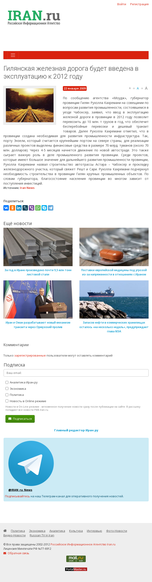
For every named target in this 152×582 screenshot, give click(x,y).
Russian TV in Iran (42, 535)
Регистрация (139, 4)
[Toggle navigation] (13, 55)
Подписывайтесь (17, 496)
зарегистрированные (30, 355)
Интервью (94, 531)
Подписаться (20, 419)
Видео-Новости (14, 535)
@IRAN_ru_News (20, 490)
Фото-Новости (116, 531)
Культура (76, 531)
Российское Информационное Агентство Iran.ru (83, 544)
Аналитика (57, 531)
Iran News (27, 188)
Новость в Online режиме (25, 401)
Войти (121, 4)
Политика (14, 395)
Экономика (15, 389)
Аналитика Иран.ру (21, 382)
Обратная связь (16, 553)
